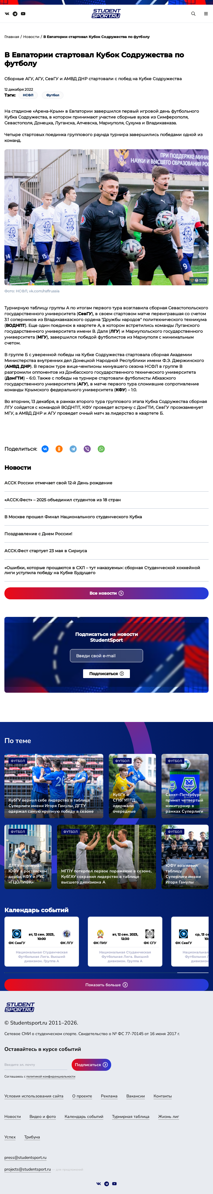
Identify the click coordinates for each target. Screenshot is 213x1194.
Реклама (109, 1096)
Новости (31, 37)
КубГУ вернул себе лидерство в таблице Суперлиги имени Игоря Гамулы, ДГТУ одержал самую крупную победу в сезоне (51, 805)
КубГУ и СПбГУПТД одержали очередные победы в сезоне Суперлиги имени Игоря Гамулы (130, 803)
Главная (11, 37)
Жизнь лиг (168, 1116)
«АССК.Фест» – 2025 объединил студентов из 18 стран (62, 499)
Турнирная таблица (131, 1116)
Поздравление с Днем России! (38, 533)
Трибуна (32, 1137)
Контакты (163, 1096)
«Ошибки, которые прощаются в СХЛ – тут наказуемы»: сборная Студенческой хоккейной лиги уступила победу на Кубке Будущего (102, 570)
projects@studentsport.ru (27, 1169)
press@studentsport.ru (25, 1157)
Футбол (52, 95)
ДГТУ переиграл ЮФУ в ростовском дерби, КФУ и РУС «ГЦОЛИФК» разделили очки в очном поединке (27, 874)
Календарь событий (84, 1116)
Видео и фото (43, 1116)
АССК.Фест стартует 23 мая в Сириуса (45, 550)
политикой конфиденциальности (50, 1076)
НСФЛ (28, 95)
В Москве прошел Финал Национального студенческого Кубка (73, 516)
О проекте (82, 1096)
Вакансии (135, 1096)
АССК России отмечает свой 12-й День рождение (58, 483)
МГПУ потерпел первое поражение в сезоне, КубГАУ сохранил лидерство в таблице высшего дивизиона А (106, 876)
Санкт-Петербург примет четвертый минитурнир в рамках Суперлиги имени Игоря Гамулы (184, 803)
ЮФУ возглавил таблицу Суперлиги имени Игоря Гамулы (183, 874)
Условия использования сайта (33, 1096)
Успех (10, 1137)
